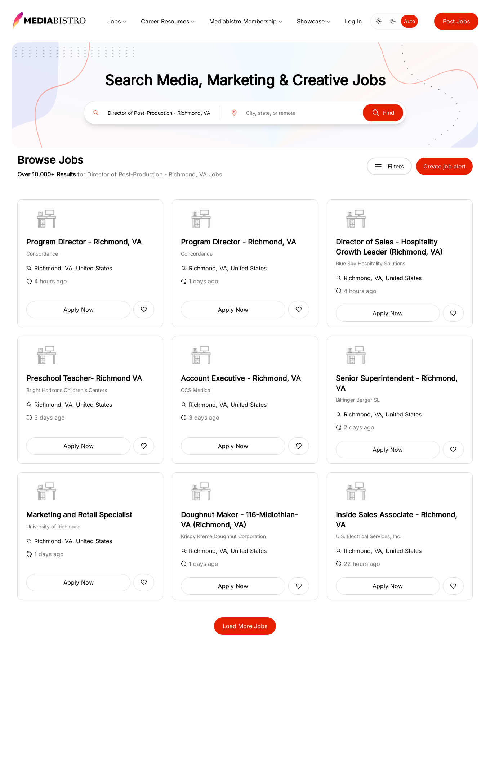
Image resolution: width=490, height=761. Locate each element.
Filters (389, 166)
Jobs (116, 21)
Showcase (313, 21)
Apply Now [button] (78, 309)
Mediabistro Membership (245, 21)
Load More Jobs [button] (245, 626)
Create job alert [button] (444, 166)
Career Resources (168, 21)
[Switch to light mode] (378, 21)
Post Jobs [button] (456, 21)
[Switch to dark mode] (393, 21)
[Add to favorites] (143, 309)
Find (383, 112)
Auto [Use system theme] (409, 21)
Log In (353, 21)
